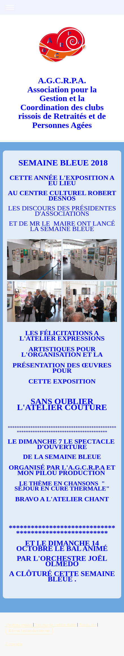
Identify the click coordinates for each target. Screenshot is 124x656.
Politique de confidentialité (55, 624)
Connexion (14, 644)
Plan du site (87, 624)
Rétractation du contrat (29, 630)
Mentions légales (19, 624)
